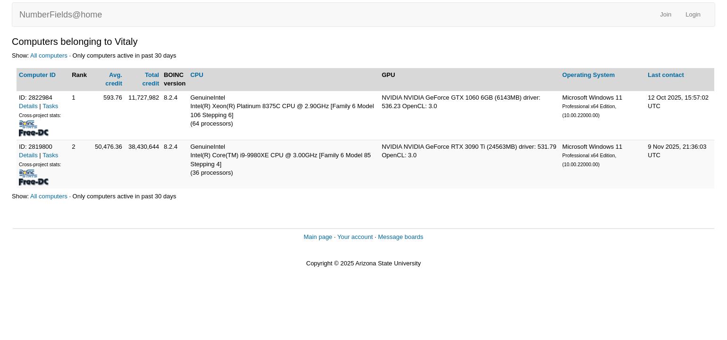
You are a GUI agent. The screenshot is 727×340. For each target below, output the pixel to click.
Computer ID (37, 74)
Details (28, 106)
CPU (196, 74)
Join (665, 14)
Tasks (50, 106)
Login (693, 14)
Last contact (666, 74)
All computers (49, 55)
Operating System (588, 74)
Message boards (400, 236)
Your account (354, 236)
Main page (318, 236)
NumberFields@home (60, 14)
